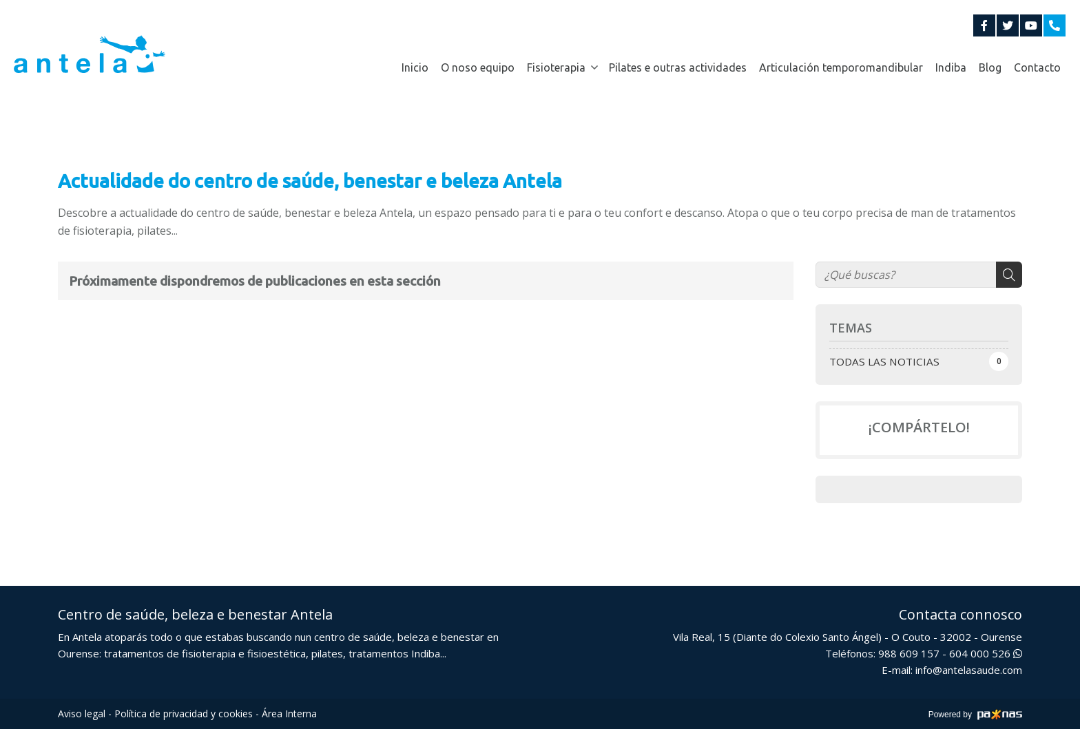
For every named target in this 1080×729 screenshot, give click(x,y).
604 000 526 (985, 653)
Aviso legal (81, 713)
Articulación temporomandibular (841, 67)
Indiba (950, 67)
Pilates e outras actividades (678, 67)
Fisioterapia (556, 67)
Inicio (415, 67)
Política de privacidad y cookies (183, 713)
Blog (990, 67)
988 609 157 (908, 653)
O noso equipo (478, 67)
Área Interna (289, 713)
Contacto (1037, 67)
